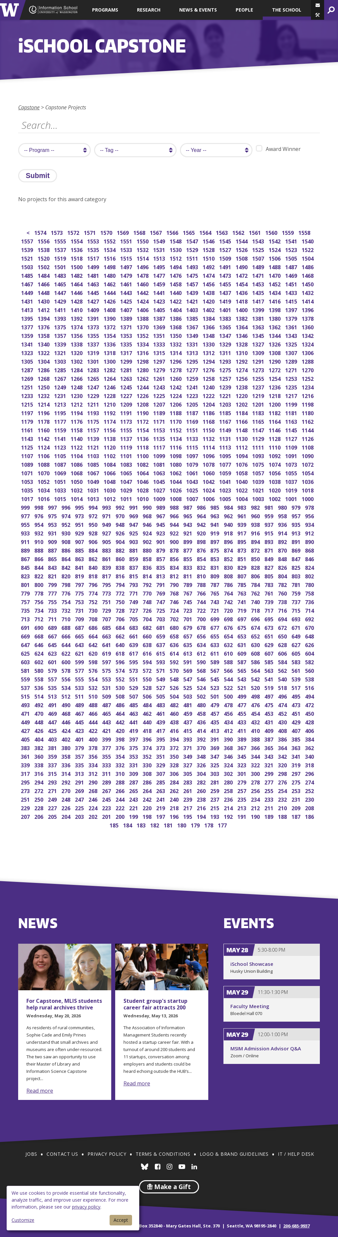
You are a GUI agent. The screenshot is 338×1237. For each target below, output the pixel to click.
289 (107, 781)
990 (147, 506)
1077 (225, 463)
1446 (77, 292)
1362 (275, 326)
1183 (258, 412)
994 (93, 506)
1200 (275, 403)
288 (120, 781)
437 (188, 721)
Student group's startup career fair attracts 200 (155, 1004)
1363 (258, 326)
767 (188, 592)
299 (269, 773)
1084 (110, 463)
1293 (225, 360)
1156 (110, 429)
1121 (93, 446)
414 (201, 730)
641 (107, 644)
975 (53, 515)
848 (283, 558)
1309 (258, 352)
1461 (126, 283)
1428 (77, 300)
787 (215, 584)
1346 (242, 335)
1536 (77, 249)
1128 (275, 438)
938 (256, 524)
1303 (60, 360)
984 (228, 506)
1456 (209, 283)
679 (188, 627)
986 (201, 506)
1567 (156, 232)
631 (242, 644)
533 (80, 687)
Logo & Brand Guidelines (234, 1154)
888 (39, 549)
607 (269, 652)
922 (174, 532)
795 (107, 584)
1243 (159, 386)
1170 (176, 421)
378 (93, 747)
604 (310, 652)
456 (228, 713)
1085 (93, 463)
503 (188, 695)
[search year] (216, 150)
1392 (77, 317)
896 (228, 541)
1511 (192, 257)
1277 (192, 369)
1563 (222, 232)
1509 (225, 257)
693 (296, 618)
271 (53, 790)
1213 (60, 403)
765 (215, 592)
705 (134, 618)
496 (283, 695)
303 (215, 773)
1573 (57, 232)
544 (228, 678)
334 (93, 764)
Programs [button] (105, 10)
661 (134, 635)
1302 (77, 360)
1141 (60, 438)
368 (228, 747)
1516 (110, 257)
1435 (258, 292)
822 (39, 575)
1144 (308, 429)
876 (201, 549)
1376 (44, 326)
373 (161, 747)
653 (242, 635)
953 (53, 524)
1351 (159, 335)
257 (242, 790)
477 (242, 704)
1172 (143, 421)
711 (53, 618)
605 (296, 652)
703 (161, 618)
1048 (110, 481)
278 (256, 781)
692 (310, 618)
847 (296, 558)
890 (310, 541)
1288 (308, 360)
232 (283, 798)
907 (80, 541)
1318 (110, 352)
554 (93, 678)
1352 (143, 335)
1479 (126, 275)
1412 (44, 309)
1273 (258, 369)
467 (80, 713)
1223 (192, 395)
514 (39, 695)
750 (120, 601)
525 (188, 687)
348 (201, 755)
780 (310, 584)
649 (296, 635)
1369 (159, 326)
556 (66, 678)
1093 (258, 455)
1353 (126, 335)
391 (215, 738)
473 (296, 704)
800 (39, 584)
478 (228, 704)
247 (80, 798)
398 (120, 738)
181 (168, 824)
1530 (176, 249)
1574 (41, 232)
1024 (209, 489)
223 (107, 807)
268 (93, 790)
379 (80, 747)
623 (53, 652)
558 (39, 678)
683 (134, 627)
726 (147, 609)
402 (66, 738)
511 (80, 695)
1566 (173, 232)
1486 (308, 266)
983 (242, 506)
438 (174, 721)
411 (242, 730)
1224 (176, 395)
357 (80, 755)
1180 (308, 412)
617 (134, 652)
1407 (126, 309)
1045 (159, 481)
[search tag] (135, 150)
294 (39, 781)
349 (188, 755)
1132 (209, 438)
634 (201, 644)
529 (134, 687)
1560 (272, 232)
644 (66, 644)
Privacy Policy (106, 1154)
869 (296, 549)
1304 (44, 360)
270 (66, 790)
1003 (258, 498)
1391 (93, 317)
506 (147, 695)
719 (242, 609)
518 (283, 687)
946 (147, 524)
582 (310, 661)
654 (228, 635)
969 (134, 515)
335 (80, 764)
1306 (308, 352)
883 (107, 549)
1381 (258, 317)
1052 (44, 481)
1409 (93, 309)
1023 (225, 489)
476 (256, 704)
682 (147, 627)
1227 (126, 395)
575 (107, 670)
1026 (176, 489)
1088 (44, 463)
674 (256, 627)
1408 (110, 309)
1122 (77, 446)
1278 (176, 369)
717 (269, 609)
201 (107, 816)
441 (134, 721)
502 (201, 695)
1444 (110, 292)
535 (53, 687)
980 (283, 506)
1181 (291, 412)
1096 (209, 455)
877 (188, 549)
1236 (275, 386)
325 (215, 764)
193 (215, 816)
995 (80, 506)
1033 (60, 489)
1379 (291, 317)
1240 (209, 386)
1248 (77, 386)
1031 (93, 489)
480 (201, 704)
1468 (308, 275)
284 (174, 781)
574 (120, 670)
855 (188, 558)
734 (39, 609)
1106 (44, 455)
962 (228, 515)
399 (107, 738)
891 (296, 541)
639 (134, 644)
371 (188, 747)
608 (256, 652)
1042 (209, 481)
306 (174, 773)
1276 (209, 369)
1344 (275, 335)
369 (215, 747)
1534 (110, 249)
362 (310, 747)
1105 (60, 455)
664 (93, 635)
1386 (176, 317)
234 (256, 798)
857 (161, 558)
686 (93, 627)
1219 (258, 395)
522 (228, 687)
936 (283, 524)
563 (269, 670)
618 (120, 652)
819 (80, 575)
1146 (275, 429)
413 (215, 730)
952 (66, 524)
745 (188, 601)
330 (147, 764)
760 (283, 592)
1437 (225, 292)
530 (120, 687)
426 (39, 730)
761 (269, 592)
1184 (242, 412)
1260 (176, 378)
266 (120, 790)
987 (188, 506)
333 (107, 764)
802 (310, 575)
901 (161, 541)
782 (283, 584)
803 (296, 575)
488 (93, 704)
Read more (39, 1090)
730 (93, 609)
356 (93, 755)
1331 (192, 343)
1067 (93, 472)
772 (120, 592)
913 (296, 532)
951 (80, 524)
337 (53, 764)
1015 (60, 498)
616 (147, 652)
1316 (143, 352)
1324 (308, 343)
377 (107, 747)
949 (107, 524)
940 (228, 524)
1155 (126, 429)
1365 (225, 326)
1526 (242, 249)
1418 (242, 300)
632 (228, 644)
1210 (110, 403)
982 (256, 506)
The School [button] (286, 10)
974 (66, 515)
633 (215, 644)
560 (310, 670)
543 (242, 678)
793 (134, 584)
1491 (225, 266)
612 (201, 652)
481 (188, 704)
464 (120, 713)
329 (161, 764)
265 (134, 790)
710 (66, 618)
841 (80, 567)
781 (296, 584)
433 (242, 721)
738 (283, 601)
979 (296, 506)
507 (134, 695)
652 (256, 635)
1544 (242, 240)
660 (147, 635)
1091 (291, 455)
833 (188, 567)
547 (188, 678)
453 (269, 713)
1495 (159, 266)
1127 (291, 438)
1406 (143, 309)
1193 (93, 412)
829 (242, 567)
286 (147, 781)
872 (256, 549)
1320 (77, 352)
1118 (143, 446)
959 (269, 515)
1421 (192, 300)
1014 (77, 498)
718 (256, 609)
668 (39, 635)
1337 (93, 343)
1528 (209, 249)
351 (161, 755)
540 (283, 678)
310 (120, 773)
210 (283, 807)
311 (107, 773)
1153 (159, 429)
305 (188, 773)
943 (188, 524)
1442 (143, 292)
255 (269, 790)
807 (242, 575)
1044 (176, 481)
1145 (291, 429)
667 (53, 635)
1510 (209, 257)
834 (174, 567)
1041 (225, 481)
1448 (44, 292)
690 (39, 627)
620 (93, 652)
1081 (159, 463)
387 (269, 738)
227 (53, 807)
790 (174, 584)
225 (80, 807)
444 (93, 721)
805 (269, 575)
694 (283, 618)
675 (242, 627)
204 (66, 816)
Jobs (31, 1154)
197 (161, 816)
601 (53, 661)
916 (256, 532)
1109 (291, 446)
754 (66, 601)
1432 (308, 292)
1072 (308, 463)
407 (296, 730)
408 (283, 730)
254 (283, 790)
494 (310, 695)
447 (53, 721)
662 (120, 635)
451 (296, 713)
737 (296, 601)
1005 (225, 498)
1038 (275, 481)
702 (174, 618)
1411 (60, 309)
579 (53, 670)
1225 (159, 395)
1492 (209, 266)
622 (66, 652)
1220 (242, 395)
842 (66, 567)
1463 (93, 283)
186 (310, 816)
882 (120, 549)
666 (66, 635)
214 (228, 807)
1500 (77, 266)
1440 (176, 292)
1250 (44, 386)
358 (66, 755)
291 (80, 781)
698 (228, 618)
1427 (93, 300)
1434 (275, 292)
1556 (44, 240)
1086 (77, 463)
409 (269, 730)
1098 (176, 455)
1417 (258, 300)
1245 (126, 386)
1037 (291, 481)
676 (228, 627)
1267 (60, 378)
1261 (159, 378)
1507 (258, 257)
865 (53, 558)
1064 (143, 472)
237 (215, 798)
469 (53, 713)
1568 (140, 232)
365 (269, 747)
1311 (225, 352)
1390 (110, 317)
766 (201, 592)
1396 (308, 309)
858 (147, 558)
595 (134, 661)
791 (161, 584)
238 (201, 798)
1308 (275, 352)
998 (39, 506)
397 (134, 738)
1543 (258, 240)
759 (296, 592)
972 (93, 515)
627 (296, 644)
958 (283, 515)
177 (223, 824)
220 (147, 807)
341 (296, 755)
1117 (159, 446)
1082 (143, 463)
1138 (110, 438)
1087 (60, 463)
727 (134, 609)
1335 (126, 343)
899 (188, 541)
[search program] (54, 150)
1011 (126, 498)
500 (228, 695)
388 (256, 738)
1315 (159, 352)
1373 (93, 326)
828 (256, 567)
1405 (159, 309)
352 (147, 755)
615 (161, 652)
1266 (77, 378)
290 (93, 781)
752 (93, 601)
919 (215, 532)
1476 (176, 275)
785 (242, 584)
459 (188, 713)
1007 (192, 498)
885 (80, 549)
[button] (317, 15)
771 (134, 592)
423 (80, 730)
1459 (159, 283)
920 (201, 532)
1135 (159, 438)
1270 (308, 369)
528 (147, 687)
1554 (77, 240)
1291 (258, 360)
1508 (242, 257)
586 (256, 661)
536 (39, 687)
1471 (258, 275)
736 (310, 601)
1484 (44, 275)
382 (39, 747)
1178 (44, 421)
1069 (60, 472)
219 (161, 807)
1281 (126, 369)
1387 (159, 317)
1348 (209, 335)
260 (201, 790)
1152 (176, 429)
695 (269, 618)
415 (188, 730)
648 (310, 635)
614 (174, 652)
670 (310, 627)
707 (107, 618)
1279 (159, 369)
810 (201, 575)
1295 (192, 360)
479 (215, 704)
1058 (242, 472)
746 (174, 601)
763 (242, 592)
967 (161, 515)
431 (269, 721)
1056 (275, 472)
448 (39, 721)
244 (120, 798)
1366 (209, 326)
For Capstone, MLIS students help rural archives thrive (64, 1004)
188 (283, 816)
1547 (192, 240)
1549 (159, 240)
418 (147, 730)
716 (283, 609)
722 (201, 609)
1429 (60, 300)
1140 (77, 438)
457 (215, 713)
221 (134, 807)
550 (147, 678)
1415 (291, 300)
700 (201, 618)
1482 (77, 275)
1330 (209, 343)
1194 (77, 412)
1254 (275, 378)
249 (53, 798)
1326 (275, 343)
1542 (275, 240)
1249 (60, 386)
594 (147, 661)
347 (215, 755)
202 (93, 816)
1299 (126, 360)
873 (242, 549)
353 (134, 755)
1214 (44, 403)
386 (283, 738)
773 (107, 592)
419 (134, 730)
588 (228, 661)
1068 (77, 472)
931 (53, 532)
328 (174, 764)
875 (215, 549)
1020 (275, 489)
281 (215, 781)
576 (93, 670)
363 (296, 747)
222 (120, 807)
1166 (242, 421)
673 (269, 627)
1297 (159, 360)
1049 (93, 481)
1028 (143, 489)
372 (174, 747)
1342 (308, 335)
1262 (143, 378)
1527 (225, 249)
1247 (93, 386)
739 (269, 601)
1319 (93, 352)
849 (269, 558)
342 (283, 755)
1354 (110, 335)
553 (107, 678)
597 (107, 661)
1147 (258, 429)
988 (174, 506)
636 (174, 644)
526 (174, 687)
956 (310, 515)
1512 (176, 257)
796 (93, 584)
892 (283, 541)
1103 (93, 455)
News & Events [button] (198, 10)
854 (201, 558)
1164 (275, 421)
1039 (258, 481)
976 (39, 515)
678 (201, 627)
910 (39, 541)
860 (120, 558)
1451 (291, 283)
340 (310, 755)
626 (310, 644)
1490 (242, 266)
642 (93, 644)
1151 (192, 429)
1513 (159, 257)
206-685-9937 (296, 1226)
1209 (126, 403)
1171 (159, 421)
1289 (291, 360)
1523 (291, 249)
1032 (77, 489)
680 (174, 627)
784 (256, 584)
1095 (225, 455)
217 (188, 807)
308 (147, 773)
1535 (93, 249)
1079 (192, 463)
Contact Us (62, 1154)
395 (161, 738)
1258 (209, 378)
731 (80, 609)
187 (296, 816)
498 (256, 695)
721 (215, 609)
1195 (60, 412)
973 (80, 515)
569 (188, 670)
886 (66, 549)
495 (296, 695)
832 (201, 567)
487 (107, 704)
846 (310, 558)
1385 (192, 317)
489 (80, 704)
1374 (77, 326)
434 (228, 721)
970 (120, 515)
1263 (126, 378)
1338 (77, 343)
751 (107, 601)
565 (242, 670)
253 (296, 790)
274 (310, 781)
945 (161, 524)
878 (174, 549)
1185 (225, 412)
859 (134, 558)
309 (134, 773)
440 (147, 721)
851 (242, 558)
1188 (176, 412)
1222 (209, 395)
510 (93, 695)
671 (296, 627)
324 (228, 764)
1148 (242, 429)
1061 (192, 472)
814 (147, 575)
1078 (209, 463)
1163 (291, 421)
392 (201, 738)
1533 (126, 249)
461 (161, 713)
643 (80, 644)
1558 (305, 232)
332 (120, 764)
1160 (44, 429)
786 (228, 584)
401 (80, 738)
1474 (209, 275)
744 (201, 601)
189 (269, 816)
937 (269, 524)
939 (242, 524)
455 (242, 713)
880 (147, 549)
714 (310, 609)
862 (93, 558)
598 (93, 661)
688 (66, 627)
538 (310, 678)
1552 (110, 240)
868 (310, 549)
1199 (291, 403)
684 (120, 627)
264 (147, 790)
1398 (275, 309)
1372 (110, 326)
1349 (192, 335)
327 (188, 764)
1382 (242, 317)
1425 (126, 300)
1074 (275, 463)
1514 (143, 257)
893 (269, 541)
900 (174, 541)
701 (188, 618)
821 (53, 575)
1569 (123, 232)
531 (107, 687)
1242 (176, 386)
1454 (242, 283)
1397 (291, 309)
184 (128, 824)
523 (215, 687)
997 (53, 506)
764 (228, 592)
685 (107, 627)
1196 (44, 412)
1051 (60, 481)
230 (310, 798)
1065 (126, 472)
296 (310, 773)
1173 (126, 421)
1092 (275, 455)
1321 (60, 352)
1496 (143, 266)
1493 (192, 266)
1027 (159, 489)
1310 (242, 352)
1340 (44, 343)
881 (134, 549)
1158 (77, 429)
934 (310, 524)
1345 (258, 335)
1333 (159, 343)
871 (269, 549)
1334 (143, 343)
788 (201, 584)
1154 (143, 429)
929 (80, 532)
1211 (93, 403)
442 (120, 721)
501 (215, 695)
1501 (60, 266)
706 (120, 618)
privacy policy (86, 1207)
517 (296, 687)
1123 (60, 446)
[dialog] (73, 1208)
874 (228, 549)
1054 (308, 472)
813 (161, 575)
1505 (291, 257)
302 (228, 773)
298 (283, 773)
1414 (308, 300)
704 (147, 618)
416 (174, 730)
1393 (60, 317)
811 (188, 575)
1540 (308, 240)
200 (120, 816)
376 (120, 747)
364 (283, 747)
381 (53, 747)
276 (283, 781)
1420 (209, 300)
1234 (308, 386)
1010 (143, 498)
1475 (192, 275)
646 (39, 644)
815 (134, 575)
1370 (143, 326)
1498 (110, 266)
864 (66, 558)
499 (242, 695)
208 (310, 807)
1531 (159, 249)
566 (228, 670)
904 (120, 541)
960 (256, 515)
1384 (209, 317)
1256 (242, 378)
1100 (143, 455)
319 (296, 764)
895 (242, 541)
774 (93, 592)
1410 (77, 309)
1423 (159, 300)
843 (53, 567)
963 (215, 515)
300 (256, 773)
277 (269, 781)
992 (120, 506)
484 (147, 704)
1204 (209, 403)
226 (66, 807)
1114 (209, 446)
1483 (60, 275)
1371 (126, 326)
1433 (291, 292)
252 (310, 790)
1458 (176, 283)
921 (188, 532)
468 (66, 713)
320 (283, 764)
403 (53, 738)
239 (188, 798)
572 (147, 670)
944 (174, 524)
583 (296, 661)
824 (310, 567)
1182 (275, 412)
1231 (60, 395)
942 (201, 524)
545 (215, 678)
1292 (242, 360)
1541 (291, 240)
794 (120, 584)
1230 (77, 395)
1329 (225, 343)
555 (80, 678)
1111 (258, 446)
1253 (291, 378)
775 (80, 592)
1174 (110, 421)
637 (161, 644)
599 (80, 661)
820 (66, 575)
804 (283, 575)
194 (201, 816)
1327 (258, 343)
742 (228, 601)
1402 (209, 309)
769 (161, 592)
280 (228, 781)
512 (66, 695)
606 (283, 652)
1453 (258, 283)
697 (242, 618)
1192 (110, 412)
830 (228, 567)
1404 (176, 309)
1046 (143, 481)
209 (296, 807)
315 (53, 773)
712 (39, 618)
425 (53, 730)
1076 (242, 463)
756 (39, 601)
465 (107, 713)
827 (269, 567)
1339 (60, 343)
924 (147, 532)
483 (161, 704)
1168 (209, 421)
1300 (110, 360)
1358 (44, 335)
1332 (176, 343)
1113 (225, 446)
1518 (77, 257)
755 (53, 601)
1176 (77, 421)
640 (120, 644)
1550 (143, 240)
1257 (225, 378)
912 (310, 532)
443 (107, 721)
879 (161, 549)
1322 (44, 352)
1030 (110, 489)
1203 (225, 403)
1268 (44, 378)
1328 (242, 343)
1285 (60, 369)
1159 (60, 429)
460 (174, 713)
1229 (93, 395)
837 (134, 567)
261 (188, 790)
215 (215, 807)
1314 (176, 352)
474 (283, 704)
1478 (143, 275)
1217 (291, 395)
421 (107, 730)
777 (53, 592)
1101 (126, 455)
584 (283, 661)
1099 (159, 455)
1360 (308, 326)
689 (53, 627)
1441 (159, 292)
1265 (93, 378)
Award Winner (278, 149)
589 (215, 661)
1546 (209, 240)
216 (201, 807)
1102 (110, 455)
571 (161, 670)
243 (134, 798)
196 (174, 816)
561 (296, 670)
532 (93, 687)
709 (80, 618)
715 (296, 609)
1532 (143, 249)
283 (188, 781)
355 (107, 755)
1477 (159, 275)
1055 (291, 472)
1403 (192, 309)
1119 (126, 446)
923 (161, 532)
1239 (225, 386)
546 (201, 678)
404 (39, 738)
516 (310, 687)
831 (215, 567)
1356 (77, 335)
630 (256, 644)
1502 (44, 266)
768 (174, 592)
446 (66, 721)
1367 (192, 326)
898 (201, 541)
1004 (242, 498)
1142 (44, 438)
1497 (126, 266)
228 (39, 807)
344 (256, 755)
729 (107, 609)
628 (283, 644)
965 (188, 515)
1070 (44, 472)
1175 (93, 421)
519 (269, 687)
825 (296, 567)
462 (147, 713)
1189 (159, 412)
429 (296, 721)
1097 (192, 455)
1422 (176, 300)
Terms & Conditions (163, 1154)
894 (256, 541)
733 (53, 609)
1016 (44, 498)
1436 (242, 292)
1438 (209, 292)
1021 (258, 489)
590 (201, 661)
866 (39, 558)
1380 (275, 317)
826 (283, 567)
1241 (192, 386)
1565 (189, 232)
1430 (44, 300)
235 (242, 798)
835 (161, 567)
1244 (143, 386)
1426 (110, 300)
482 (174, 704)
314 (66, 773)
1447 (60, 292)
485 (134, 704)
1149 (225, 429)
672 (283, 627)
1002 (275, 498)
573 (134, 670)
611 (215, 652)
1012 (110, 498)
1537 (60, 249)
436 (201, 721)
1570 (107, 232)
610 (228, 652)
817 (107, 575)
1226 (143, 395)
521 (242, 687)
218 (174, 807)
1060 (209, 472)
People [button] (244, 10)
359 (53, 755)
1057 (258, 472)
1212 (77, 403)
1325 (291, 343)
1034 (44, 489)
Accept (121, 1220)
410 (256, 730)
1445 (93, 292)
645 (53, 644)
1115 (192, 446)
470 (39, 713)
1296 (176, 360)
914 (283, 532)
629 (269, 644)
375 (134, 747)
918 (228, 532)
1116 (176, 446)
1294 (209, 360)
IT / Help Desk (296, 1154)
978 (310, 506)
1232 (44, 395)
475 (269, 704)
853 (215, 558)
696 (256, 618)
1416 (275, 300)
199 (134, 816)
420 (120, 730)
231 (296, 798)
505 (161, 695)
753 (80, 601)
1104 (77, 455)
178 (209, 824)
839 (107, 567)
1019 (291, 489)
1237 (258, 386)
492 (39, 704)
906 (93, 541)
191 (242, 816)
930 (66, 532)
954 (39, 524)
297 (296, 773)
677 (215, 627)
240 (174, 798)
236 (228, 798)
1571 (90, 232)
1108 (308, 446)
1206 (176, 403)
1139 (93, 438)
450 (310, 713)
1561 (255, 232)
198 (147, 816)
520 (256, 687)
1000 (308, 498)
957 (296, 515)
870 (283, 549)
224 (93, 807)
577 (80, 670)
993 (107, 506)
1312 (209, 352)
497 (269, 695)
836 (147, 567)
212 (256, 807)
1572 (74, 232)
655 (215, 635)
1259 (192, 378)
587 (242, 661)
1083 (126, 463)
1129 (258, 438)
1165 (258, 421)
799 (53, 584)
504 (174, 695)
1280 (143, 369)
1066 (110, 472)
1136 (143, 438)
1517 (93, 257)
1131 (225, 438)
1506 (275, 257)
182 (155, 824)
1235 (291, 386)
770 (147, 592)
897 (215, 541)
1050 (77, 481)
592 (174, 661)
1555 (60, 240)
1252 (308, 378)
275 (296, 781)
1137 (126, 438)
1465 (60, 283)
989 (161, 506)
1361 (291, 326)
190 (256, 816)
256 (256, 790)
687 (80, 627)
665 (80, 635)
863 (80, 558)
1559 (288, 232)
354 (120, 755)
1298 (143, 360)
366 (256, 747)
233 (269, 798)
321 (269, 764)
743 (215, 601)
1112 (242, 446)
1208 (143, 403)
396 (147, 738)
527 (161, 687)
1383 (225, 317)
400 (93, 738)
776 (66, 592)
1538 (44, 249)
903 (134, 541)
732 (66, 609)
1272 (275, 369)
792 (147, 584)
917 (242, 532)
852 (228, 558)
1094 (242, 455)
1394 (44, 317)
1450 (308, 283)
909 (53, 541)
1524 (275, 249)
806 (256, 575)
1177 (60, 421)
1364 (242, 326)
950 (93, 524)
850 (256, 558)
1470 (275, 275)
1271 (291, 369)
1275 (225, 369)
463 (134, 713)
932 (39, 532)
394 (174, 738)
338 (39, 764)
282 (201, 781)
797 (80, 584)
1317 (126, 352)
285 (161, 781)
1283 (93, 369)
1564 (206, 232)
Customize (23, 1220)
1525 (258, 249)
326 (201, 764)
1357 (60, 335)
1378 (308, 317)
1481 (93, 275)
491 (53, 704)
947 (134, 524)
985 (215, 506)
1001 (291, 498)
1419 (225, 300)
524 (201, 687)
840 (93, 567)
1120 (110, 446)
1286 (44, 369)
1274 (242, 369)
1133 (192, 438)
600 (66, 661)
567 (215, 670)
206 (39, 816)
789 (188, 584)
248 (66, 798)
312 (93, 773)
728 (120, 609)
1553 (93, 240)
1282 (110, 369)
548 (174, 678)
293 (53, 781)
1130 (242, 438)
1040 (242, 481)
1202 (242, 403)
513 (53, 695)
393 (188, 738)
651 (269, 635)
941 (215, 524)
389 (242, 738)
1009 (159, 498)
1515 (126, 257)
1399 (258, 309)
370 (201, 747)
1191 (126, 412)
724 (174, 609)
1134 (176, 438)
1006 (209, 498)
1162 (308, 421)
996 (66, 506)
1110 (275, 446)
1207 (159, 403)
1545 (225, 240)
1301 (93, 360)
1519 (60, 257)
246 (93, 798)
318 (310, 764)
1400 (242, 309)
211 (269, 807)
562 (283, 670)
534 (66, 687)
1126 (308, 438)
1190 (143, 412)
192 (228, 816)
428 (310, 721)
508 (120, 695)
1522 (308, 249)
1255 (258, 378)
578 (66, 670)
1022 (242, 489)
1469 (291, 275)
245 (107, 798)
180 (182, 824)
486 (120, 704)
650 (283, 635)
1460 (143, 283)
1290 (275, 360)
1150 (209, 429)
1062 (176, 472)
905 (107, 541)
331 (134, 764)
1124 (44, 446)
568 (201, 670)
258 (228, 790)
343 (269, 755)
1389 (126, 317)
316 (39, 773)
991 (134, 506)
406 (310, 730)
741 (242, 601)
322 (256, 764)
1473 (225, 275)
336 (66, 764)
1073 (291, 463)
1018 (308, 489)
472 (310, 704)
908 (66, 541)
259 (215, 790)
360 (39, 755)
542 (256, 678)
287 (134, 781)
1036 (308, 481)
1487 (291, 266)
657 (188, 635)
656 (201, 635)
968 (147, 515)
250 (39, 798)
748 (147, 601)
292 (66, 781)
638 (147, 644)
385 (296, 738)
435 (215, 721)
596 (120, 661)
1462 (110, 283)
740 (256, 601)
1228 (110, 395)
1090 (308, 455)
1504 (308, 257)
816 (120, 575)
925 (134, 532)
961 (242, 515)
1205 (192, 403)
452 (283, 713)
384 (310, 738)
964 (201, 515)
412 (228, 730)
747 (161, 601)
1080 (176, 463)
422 (93, 730)
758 (310, 592)
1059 (225, 472)
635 (188, 644)
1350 (176, 335)
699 (215, 618)
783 (269, 584)
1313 (192, 352)
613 (188, 652)
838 (120, 567)
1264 (110, 378)
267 (107, 790)
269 (80, 790)
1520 (44, 257)
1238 (242, 386)
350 (174, 755)
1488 (275, 266)
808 (228, 575)
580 (39, 670)
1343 (291, 335)
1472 (242, 275)
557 (53, 678)
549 (161, 678)
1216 (308, 395)
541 (269, 678)
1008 (176, 498)
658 (174, 635)
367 (242, 747)
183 (141, 824)
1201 (258, 403)
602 (39, 661)
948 (120, 524)
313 (80, 773)
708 (93, 618)
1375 (60, 326)
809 (215, 575)
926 (120, 532)
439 (161, 721)
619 (107, 652)
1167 (225, 421)
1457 (192, 283)
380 (66, 747)
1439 (192, 292)
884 (93, 549)
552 (120, 678)
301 (242, 773)
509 (107, 695)
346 (228, 755)
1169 (192, 421)
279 (242, 781)
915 (269, 532)
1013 (93, 498)
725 (161, 609)
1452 (275, 283)
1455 (225, 283)
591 (188, 661)
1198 (308, 403)
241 (161, 798)
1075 (258, 463)
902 (147, 541)
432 (256, 721)
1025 (192, 489)
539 (296, 678)
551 (134, 678)
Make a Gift (169, 1186)
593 (161, 661)
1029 (126, 489)
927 (107, 532)
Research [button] (148, 10)
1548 (176, 240)
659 (161, 635)
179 (195, 824)
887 (53, 549)
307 (161, 773)
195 (188, 816)
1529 (192, 249)
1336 (110, 343)
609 (242, 652)
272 (39, 790)
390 (228, 738)
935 (296, 524)
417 (161, 730)
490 (66, 704)
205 (53, 816)
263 (161, 790)
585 (269, 661)
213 (242, 807)
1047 (126, 481)
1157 (93, 429)
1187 (192, 412)
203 (80, 816)
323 (242, 764)
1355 (93, 335)
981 (269, 506)
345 (242, 755)
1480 (110, 275)
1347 (225, 335)
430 (283, 721)
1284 (77, 369)
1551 (126, 240)
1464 (77, 283)
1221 (225, 395)
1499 (93, 266)
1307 (291, 352)
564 (256, 670)
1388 (143, 317)
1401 (225, 309)
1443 (126, 292)
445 (80, 721)
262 (174, 790)
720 (228, 609)
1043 (192, 481)
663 (107, 635)
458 (201, 713)
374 (147, 747)
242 (147, 798)
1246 (110, 386)
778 (39, 592)
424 (66, 730)
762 (256, 592)
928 (93, 532)
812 (174, 575)
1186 (209, 412)
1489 (258, 266)
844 (39, 567)
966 (174, 515)
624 (39, 652)
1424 (143, 300)
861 (107, 558)
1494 (176, 266)
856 (174, 558)
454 (256, 713)
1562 (239, 232)
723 (188, 609)
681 (161, 627)
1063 (159, 472)
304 (201, 773)
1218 (275, 395)
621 (80, 652)
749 (134, 601)
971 (107, 515)
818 (93, 575)
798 (66, 584)
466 (93, 713)
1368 (176, 326)
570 (174, 670)
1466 (44, 283)
